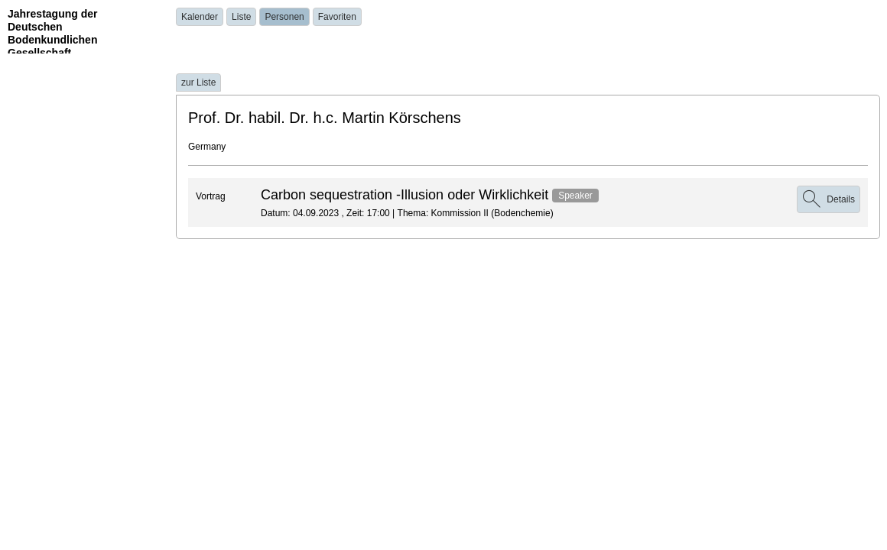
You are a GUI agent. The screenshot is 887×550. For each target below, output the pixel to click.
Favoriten (337, 16)
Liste (241, 16)
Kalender (199, 16)
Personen (284, 16)
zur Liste (198, 82)
